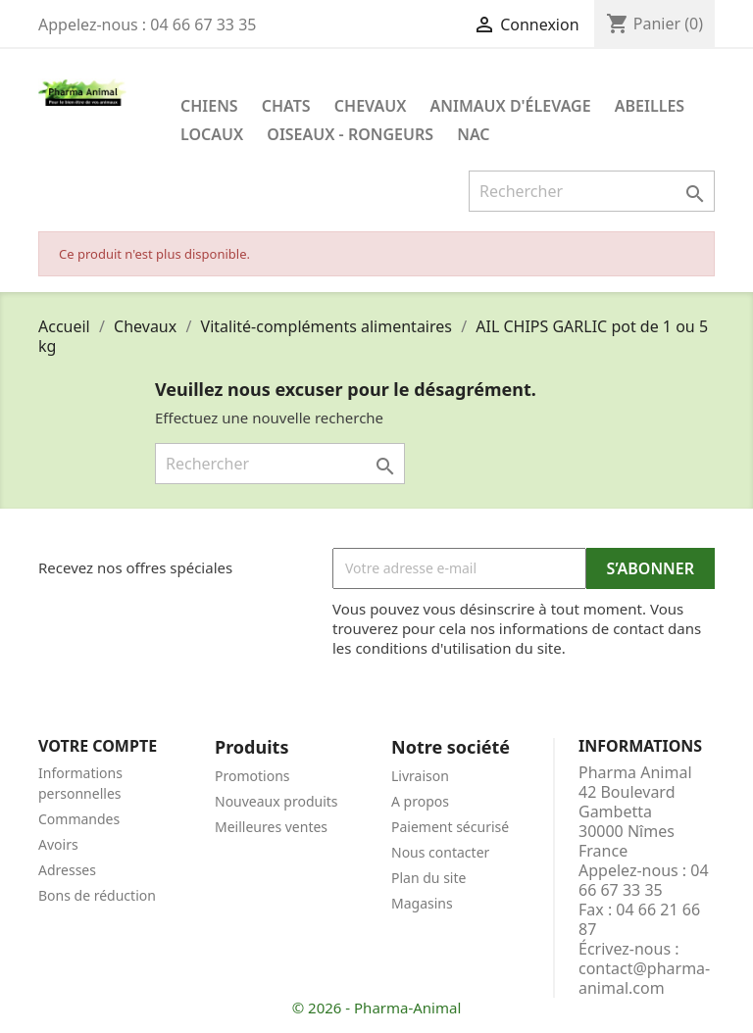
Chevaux (370, 106)
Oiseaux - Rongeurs (350, 134)
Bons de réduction (97, 895)
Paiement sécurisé (450, 826)
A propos (420, 801)
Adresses (67, 870)
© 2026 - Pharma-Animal (377, 1007)
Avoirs (58, 844)
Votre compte (97, 746)
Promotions (252, 775)
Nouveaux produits (276, 801)
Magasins (422, 903)
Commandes (79, 819)
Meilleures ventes (271, 826)
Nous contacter (440, 852)
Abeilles (649, 106)
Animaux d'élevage (510, 106)
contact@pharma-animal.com (644, 978)
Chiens (209, 106)
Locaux (211, 134)
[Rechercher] (592, 191)
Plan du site (428, 877)
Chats (286, 106)
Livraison (420, 775)
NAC (473, 134)
